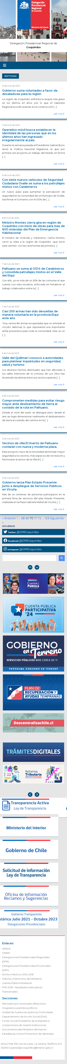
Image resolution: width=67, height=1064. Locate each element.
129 (47, 518)
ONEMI (6, 953)
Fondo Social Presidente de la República (25, 1021)
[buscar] (29, 558)
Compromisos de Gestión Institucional (24, 1025)
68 (23, 518)
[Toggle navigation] (4, 65)
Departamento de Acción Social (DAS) (24, 1016)
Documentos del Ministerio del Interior (24, 1029)
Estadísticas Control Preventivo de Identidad (27, 1033)
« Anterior (9, 518)
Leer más (59, 114)
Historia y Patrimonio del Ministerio (22, 978)
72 (39, 518)
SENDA (6, 948)
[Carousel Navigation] (33, 568)
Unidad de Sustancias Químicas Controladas (27, 1012)
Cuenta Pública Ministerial (17, 983)
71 (35, 518)
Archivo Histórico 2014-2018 (17, 974)
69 (27, 518)
